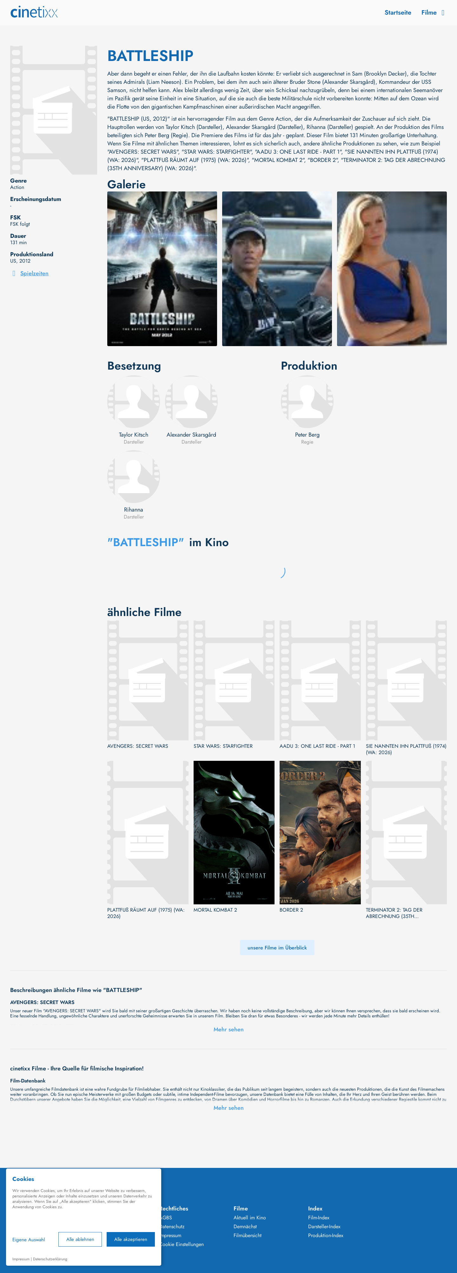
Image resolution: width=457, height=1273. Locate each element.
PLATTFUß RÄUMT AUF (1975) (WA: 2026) (146, 913)
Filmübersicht (248, 1235)
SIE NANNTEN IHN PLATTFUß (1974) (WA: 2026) (406, 749)
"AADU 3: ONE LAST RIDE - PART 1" (298, 152)
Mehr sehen (229, 1029)
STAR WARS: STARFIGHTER (223, 746)
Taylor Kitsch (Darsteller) (194, 127)
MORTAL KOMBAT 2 (215, 910)
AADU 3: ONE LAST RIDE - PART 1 (317, 746)
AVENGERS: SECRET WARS (137, 746)
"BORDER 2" (322, 160)
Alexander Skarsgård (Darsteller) (264, 127)
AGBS (165, 1218)
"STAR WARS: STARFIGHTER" (216, 152)
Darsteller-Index (324, 1226)
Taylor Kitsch (133, 435)
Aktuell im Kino (250, 1218)
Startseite (398, 12)
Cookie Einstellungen (181, 1244)
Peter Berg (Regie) (166, 135)
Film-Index (318, 1218)
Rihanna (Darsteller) (330, 127)
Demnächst (245, 1226)
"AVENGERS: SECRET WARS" (142, 152)
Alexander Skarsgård (191, 435)
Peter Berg (307, 435)
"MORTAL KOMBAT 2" (278, 160)
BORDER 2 (291, 910)
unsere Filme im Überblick (277, 947)
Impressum (170, 1235)
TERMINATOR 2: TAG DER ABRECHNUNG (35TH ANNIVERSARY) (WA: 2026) (397, 913)
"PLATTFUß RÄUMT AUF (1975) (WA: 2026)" (194, 160)
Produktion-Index (325, 1235)
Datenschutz (171, 1226)
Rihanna (133, 510)
